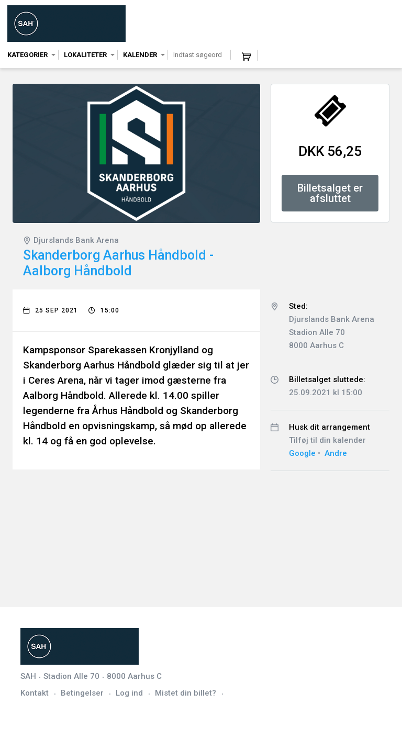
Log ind (129, 693)
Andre (336, 453)
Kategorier (27, 55)
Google (302, 453)
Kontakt (34, 693)
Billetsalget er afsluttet (330, 193)
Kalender (140, 55)
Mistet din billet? (185, 693)
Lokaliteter (85, 55)
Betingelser (82, 693)
